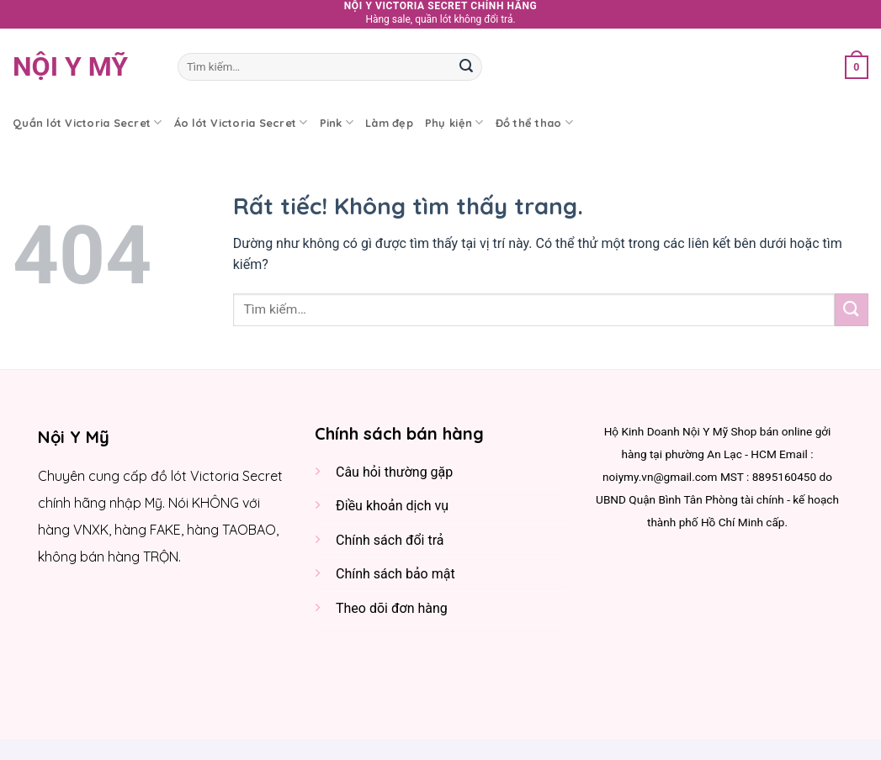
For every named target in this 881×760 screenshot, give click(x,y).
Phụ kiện (454, 122)
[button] (856, 67)
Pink (336, 122)
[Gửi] (466, 66)
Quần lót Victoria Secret (87, 122)
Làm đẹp (389, 122)
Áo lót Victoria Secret (241, 122)
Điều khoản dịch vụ (392, 506)
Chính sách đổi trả (390, 540)
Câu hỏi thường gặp (394, 472)
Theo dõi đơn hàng (392, 608)
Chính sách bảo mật (395, 574)
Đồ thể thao (534, 122)
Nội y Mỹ (70, 66)
